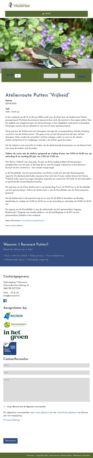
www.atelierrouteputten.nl (32, 221)
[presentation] (21, 430)
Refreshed (86, 455)
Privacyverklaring (11, 420)
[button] (48, 14)
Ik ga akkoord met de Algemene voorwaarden (26, 407)
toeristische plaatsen (67, 412)
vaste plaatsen (42, 412)
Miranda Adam (66, 455)
